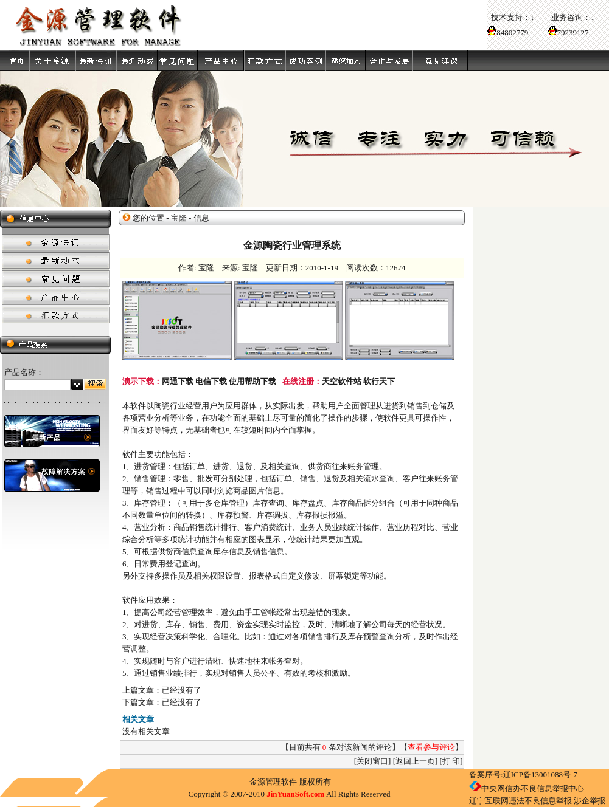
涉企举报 (589, 800)
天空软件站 (341, 381)
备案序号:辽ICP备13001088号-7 (523, 774)
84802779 (507, 32)
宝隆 (179, 217)
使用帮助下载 (252, 381)
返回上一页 (415, 761)
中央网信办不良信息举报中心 (532, 788)
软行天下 (379, 381)
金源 (257, 781)
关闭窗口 (372, 761)
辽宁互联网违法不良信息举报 (520, 800)
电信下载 (211, 381)
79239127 (573, 32)
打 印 (451, 761)
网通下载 (177, 381)
